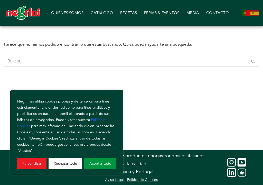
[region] (66, 132)
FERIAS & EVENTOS (161, 13)
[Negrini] (23, 13)
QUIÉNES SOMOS (67, 13)
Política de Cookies (142, 179)
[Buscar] (126, 61)
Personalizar (31, 163)
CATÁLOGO (102, 13)
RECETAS (128, 13)
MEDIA (192, 13)
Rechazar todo (65, 163)
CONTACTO (217, 13)
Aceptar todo (100, 163)
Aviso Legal (115, 179)
